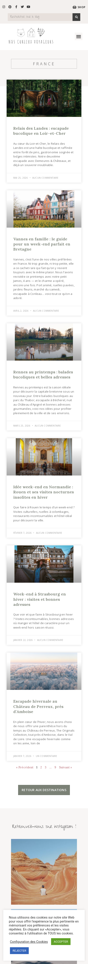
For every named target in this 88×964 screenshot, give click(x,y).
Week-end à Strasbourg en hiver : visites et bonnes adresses (39, 599)
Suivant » (65, 767)
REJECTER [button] (19, 950)
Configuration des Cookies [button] (29, 942)
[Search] (76, 17)
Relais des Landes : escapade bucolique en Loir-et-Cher (41, 131)
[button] (78, 36)
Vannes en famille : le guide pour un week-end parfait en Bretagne (41, 244)
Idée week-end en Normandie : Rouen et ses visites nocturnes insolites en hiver (43, 492)
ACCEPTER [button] (61, 941)
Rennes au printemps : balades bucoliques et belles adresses (43, 374)
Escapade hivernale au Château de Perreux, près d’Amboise (38, 706)
